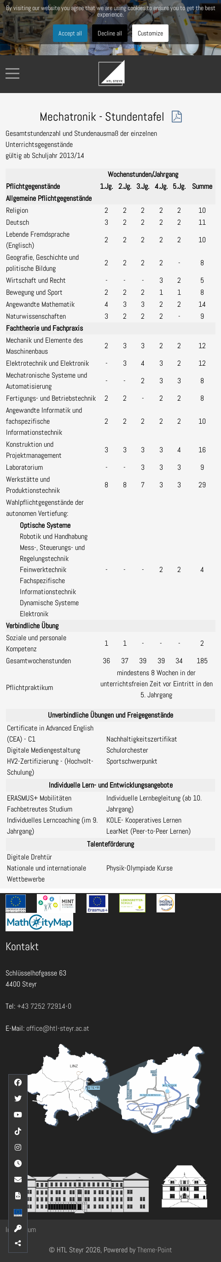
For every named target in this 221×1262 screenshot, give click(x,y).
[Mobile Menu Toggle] (12, 73)
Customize (150, 33)
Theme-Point (154, 1250)
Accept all (70, 33)
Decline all (110, 33)
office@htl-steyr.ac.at (57, 1028)
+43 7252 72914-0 (44, 1006)
